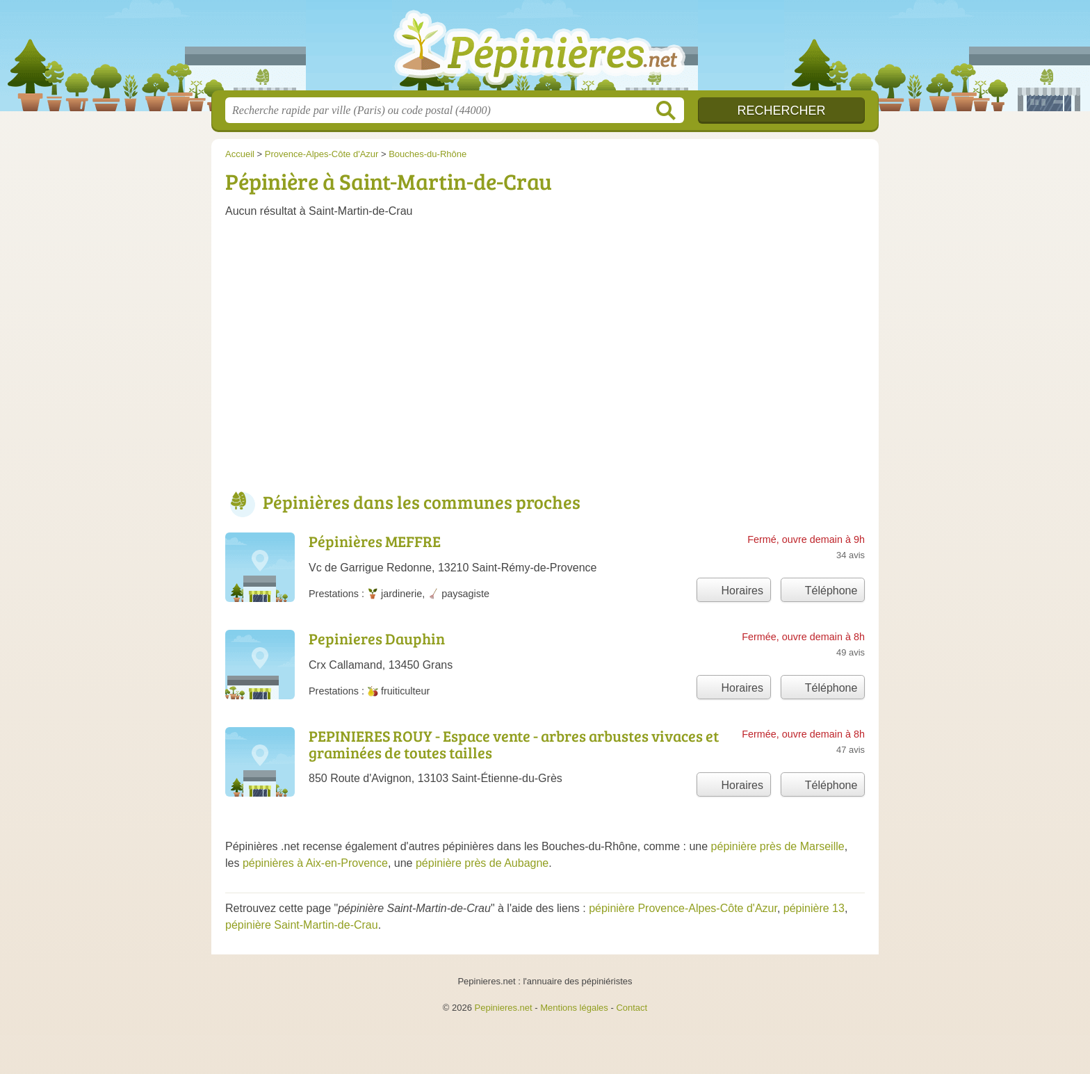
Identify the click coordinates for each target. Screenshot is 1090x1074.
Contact (631, 1007)
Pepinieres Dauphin (377, 638)
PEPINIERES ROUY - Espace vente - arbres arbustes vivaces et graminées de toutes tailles (514, 744)
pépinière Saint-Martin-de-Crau (301, 925)
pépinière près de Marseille (778, 846)
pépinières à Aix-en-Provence (315, 863)
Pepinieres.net (503, 1007)
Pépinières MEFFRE (375, 540)
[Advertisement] (545, 360)
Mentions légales (574, 1007)
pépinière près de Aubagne (482, 863)
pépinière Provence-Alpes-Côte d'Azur (683, 908)
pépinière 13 (814, 908)
